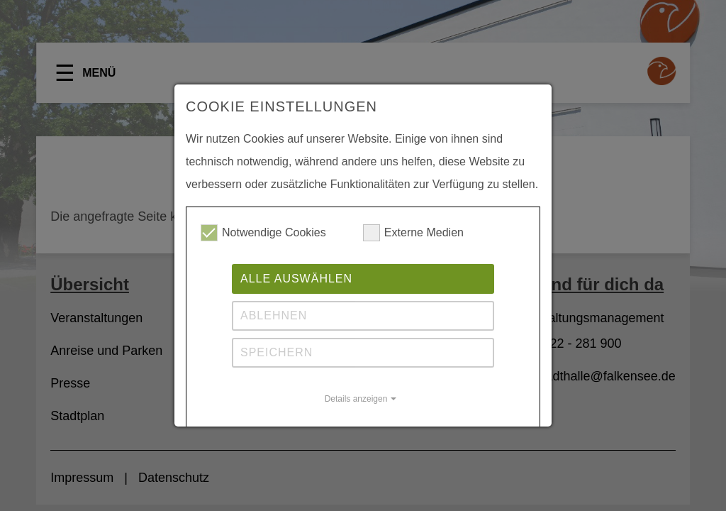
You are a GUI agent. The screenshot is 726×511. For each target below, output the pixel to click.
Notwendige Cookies (263, 232)
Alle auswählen (296, 279)
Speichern (276, 352)
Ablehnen (273, 315)
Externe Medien (413, 232)
